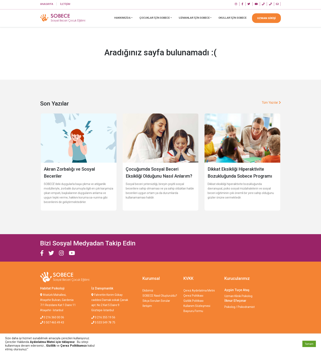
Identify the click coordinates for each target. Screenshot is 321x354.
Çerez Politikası (193, 295)
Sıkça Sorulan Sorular (156, 300)
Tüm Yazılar (271, 102)
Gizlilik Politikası (193, 300)
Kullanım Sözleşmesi (196, 305)
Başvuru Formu (193, 311)
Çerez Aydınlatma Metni (199, 290)
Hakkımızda (122, 17)
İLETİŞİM (65, 4)
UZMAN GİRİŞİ (266, 18)
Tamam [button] (309, 343)
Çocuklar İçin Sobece (154, 17)
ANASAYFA (46, 4)
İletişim (147, 305)
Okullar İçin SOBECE (232, 17)
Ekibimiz (147, 290)
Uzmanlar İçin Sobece (194, 17)
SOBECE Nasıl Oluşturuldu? (159, 295)
